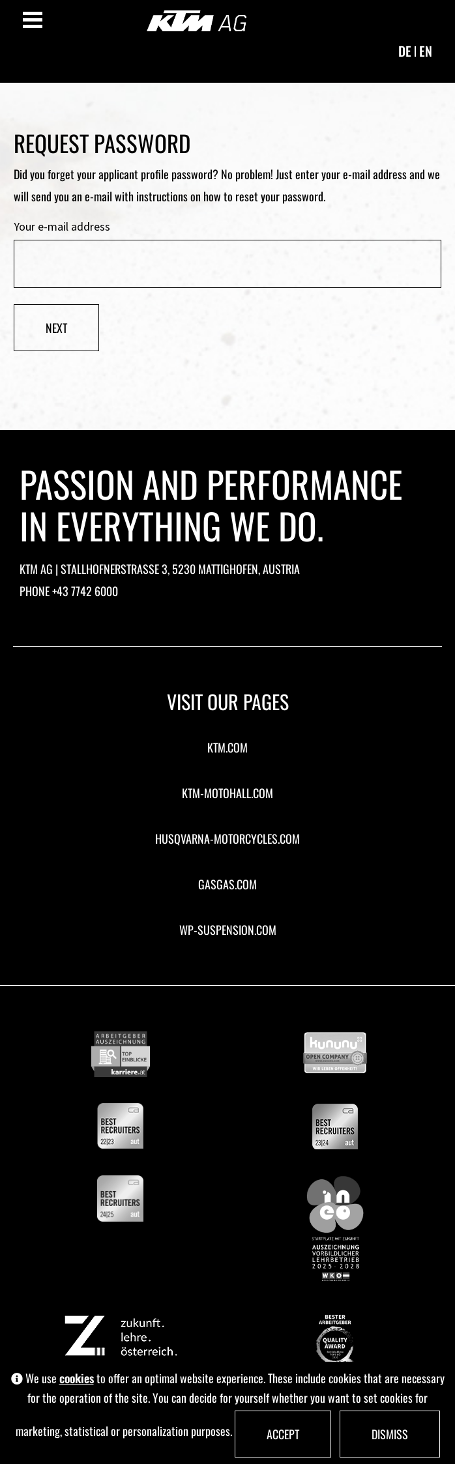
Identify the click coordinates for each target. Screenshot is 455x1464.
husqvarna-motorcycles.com (227, 838)
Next (56, 327)
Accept (283, 1434)
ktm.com (227, 747)
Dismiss (390, 1434)
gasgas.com (227, 884)
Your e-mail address (62, 227)
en (425, 50)
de (404, 50)
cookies (76, 1378)
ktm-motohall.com (227, 792)
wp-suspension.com (227, 929)
